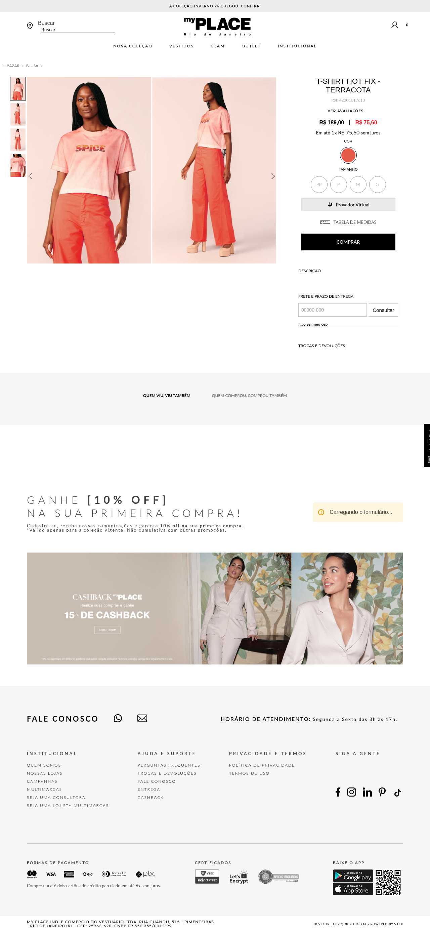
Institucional (297, 46)
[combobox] (76, 26)
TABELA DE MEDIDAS (348, 222)
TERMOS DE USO (249, 773)
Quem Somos (44, 765)
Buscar (46, 23)
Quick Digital (354, 924)
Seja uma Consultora (56, 797)
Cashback (151, 797)
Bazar (13, 66)
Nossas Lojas (45, 773)
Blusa (32, 66)
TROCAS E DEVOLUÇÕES (167, 773)
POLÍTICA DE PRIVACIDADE (262, 765)
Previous (30, 176)
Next (273, 176)
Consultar (383, 310)
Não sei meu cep (313, 324)
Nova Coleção (133, 46)
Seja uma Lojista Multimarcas (68, 805)
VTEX (398, 924)
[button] (319, 184)
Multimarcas (44, 789)
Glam (218, 46)
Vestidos (181, 46)
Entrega (149, 789)
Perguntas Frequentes (169, 765)
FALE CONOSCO (157, 781)
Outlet (251, 46)
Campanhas (42, 781)
